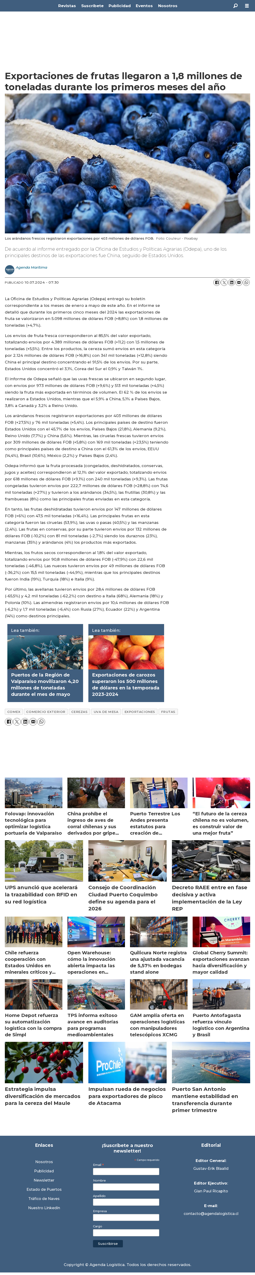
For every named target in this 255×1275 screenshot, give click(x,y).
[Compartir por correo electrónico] (238, 282)
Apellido (99, 1196)
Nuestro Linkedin (44, 1208)
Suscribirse (108, 1243)
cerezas (79, 712)
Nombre (99, 1180)
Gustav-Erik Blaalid (211, 1168)
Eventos (144, 5)
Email (98, 1165)
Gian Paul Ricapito (211, 1191)
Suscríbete (92, 5)
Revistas (67, 5)
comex (13, 712)
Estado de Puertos (44, 1189)
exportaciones (140, 712)
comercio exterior (45, 712)
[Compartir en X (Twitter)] (224, 282)
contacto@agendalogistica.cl (211, 1213)
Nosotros (167, 5)
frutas (168, 712)
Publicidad (120, 5)
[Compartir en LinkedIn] (231, 282)
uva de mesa (106, 712)
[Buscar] (235, 6)
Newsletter (44, 1180)
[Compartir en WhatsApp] (246, 282)
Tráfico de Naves (44, 1199)
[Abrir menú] (247, 5)
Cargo (97, 1226)
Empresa (100, 1211)
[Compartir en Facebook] (216, 282)
